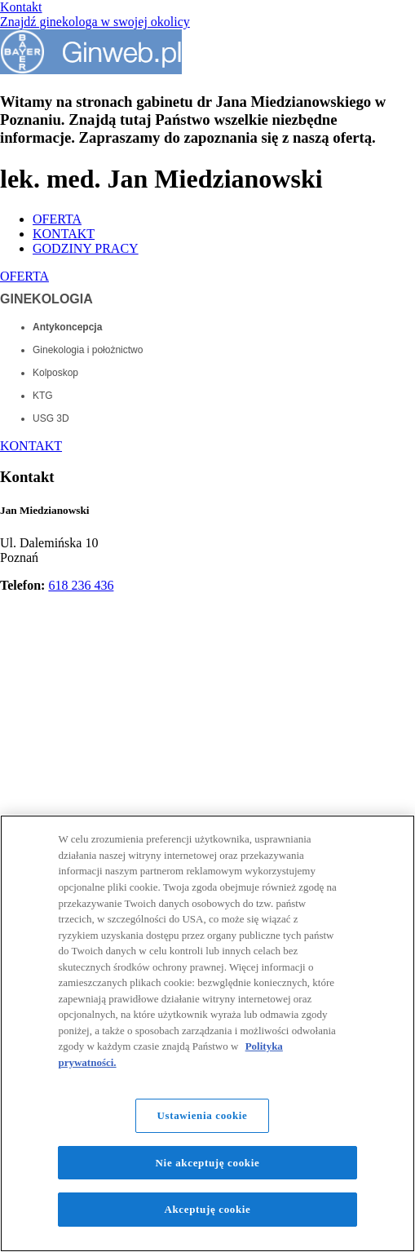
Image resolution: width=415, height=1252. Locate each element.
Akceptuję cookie (207, 1209)
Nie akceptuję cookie (208, 1163)
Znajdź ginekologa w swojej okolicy (95, 22)
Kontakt (21, 7)
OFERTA (57, 219)
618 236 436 (80, 585)
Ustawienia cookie (202, 1115)
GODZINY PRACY (86, 248)
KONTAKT (64, 234)
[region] (207, 1033)
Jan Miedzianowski (44, 510)
